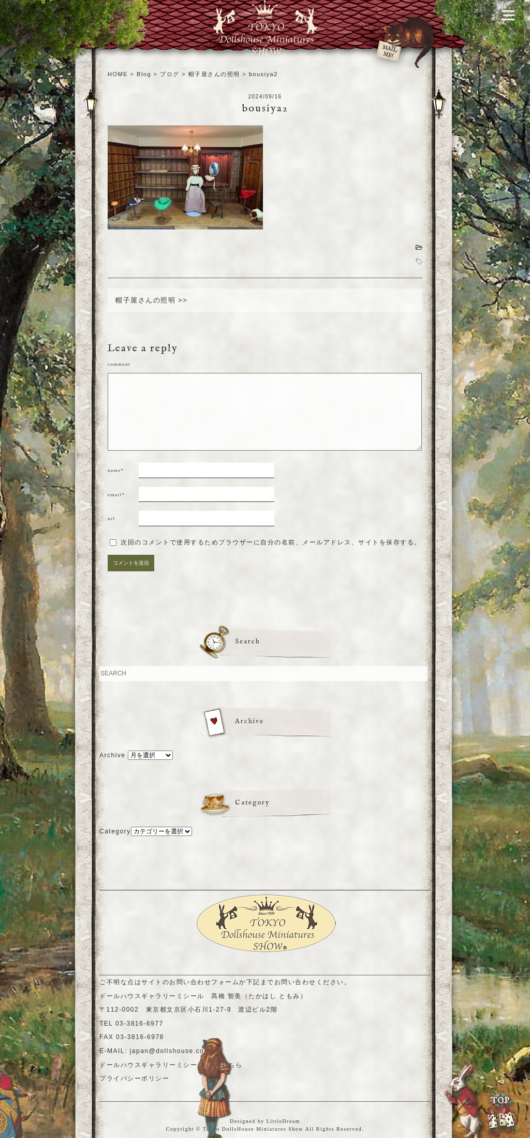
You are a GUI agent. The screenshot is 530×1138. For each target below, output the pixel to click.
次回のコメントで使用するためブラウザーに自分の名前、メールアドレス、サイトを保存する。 (271, 542)
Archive (112, 755)
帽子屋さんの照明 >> (151, 300)
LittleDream (283, 1121)
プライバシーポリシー (134, 1078)
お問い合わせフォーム (204, 982)
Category (115, 831)
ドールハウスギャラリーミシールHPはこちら (170, 1065)
